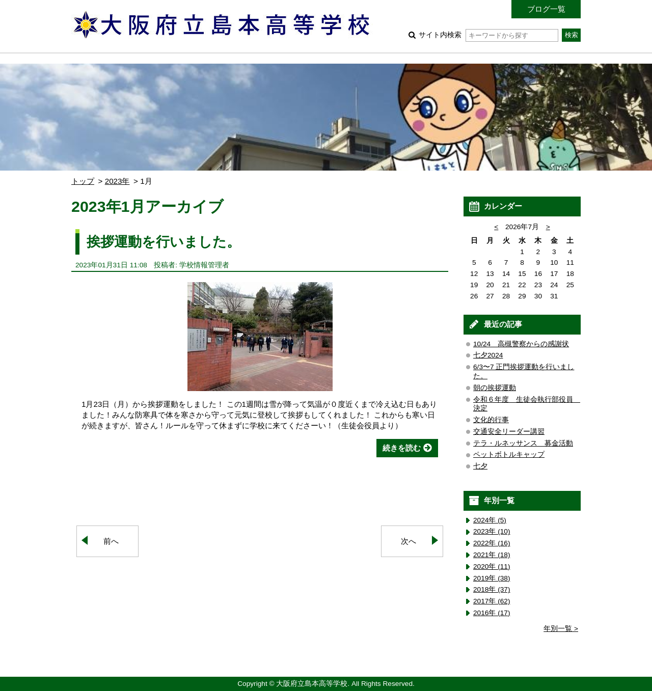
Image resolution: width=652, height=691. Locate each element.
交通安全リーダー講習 (509, 431)
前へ (111, 541)
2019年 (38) (491, 578)
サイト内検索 (488, 35)
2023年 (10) (491, 531)
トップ (82, 181)
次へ (408, 541)
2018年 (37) (491, 589)
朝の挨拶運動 (494, 388)
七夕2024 (488, 355)
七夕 (480, 466)
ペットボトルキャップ (509, 454)
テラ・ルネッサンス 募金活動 (523, 443)
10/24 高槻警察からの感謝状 (521, 344)
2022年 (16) (491, 543)
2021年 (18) (491, 555)
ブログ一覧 (546, 9)
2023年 (117, 181)
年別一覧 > (561, 628)
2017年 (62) (491, 601)
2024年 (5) (489, 520)
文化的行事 (491, 420)
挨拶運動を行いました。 (163, 242)
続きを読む (402, 448)
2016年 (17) (491, 613)
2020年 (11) (491, 566)
